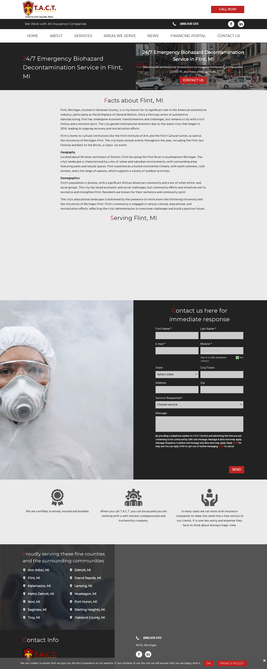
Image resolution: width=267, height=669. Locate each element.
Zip (202, 383)
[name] (177, 335)
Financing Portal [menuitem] (188, 36)
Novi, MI (33, 602)
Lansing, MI (83, 586)
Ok (208, 663)
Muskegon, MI (85, 594)
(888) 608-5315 (189, 24)
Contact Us (193, 80)
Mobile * (206, 344)
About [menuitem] (56, 36)
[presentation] (181, 457)
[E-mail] (177, 350)
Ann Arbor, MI (38, 570)
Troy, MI (33, 618)
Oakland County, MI (89, 618)
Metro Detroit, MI (40, 594)
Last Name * (208, 329)
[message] (199, 424)
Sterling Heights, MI (89, 610)
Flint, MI (33, 578)
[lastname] (221, 335)
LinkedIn (241, 24)
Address (161, 383)
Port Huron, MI (85, 602)
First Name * (164, 329)
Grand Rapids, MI (87, 578)
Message (161, 413)
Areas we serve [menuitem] (120, 36)
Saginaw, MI (36, 610)
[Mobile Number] (221, 350)
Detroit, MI (82, 570)
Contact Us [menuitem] (228, 36)
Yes (241, 357)
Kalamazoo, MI (39, 586)
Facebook (231, 24)
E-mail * (161, 344)
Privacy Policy (232, 663)
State (159, 368)
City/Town (207, 368)
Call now (227, 9)
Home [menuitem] (32, 36)
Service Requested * (169, 398)
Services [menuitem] (83, 36)
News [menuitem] (153, 36)
